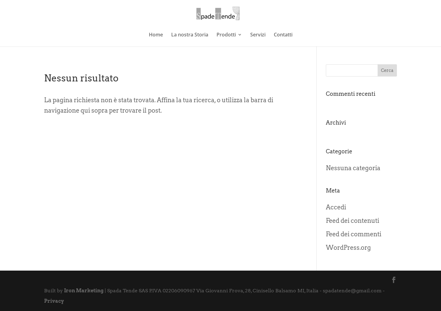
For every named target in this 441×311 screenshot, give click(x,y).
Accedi (336, 207)
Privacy (54, 301)
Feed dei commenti (353, 234)
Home (156, 35)
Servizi (258, 35)
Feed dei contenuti (352, 220)
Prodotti (226, 35)
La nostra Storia (189, 35)
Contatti (283, 35)
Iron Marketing (84, 291)
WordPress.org (348, 247)
